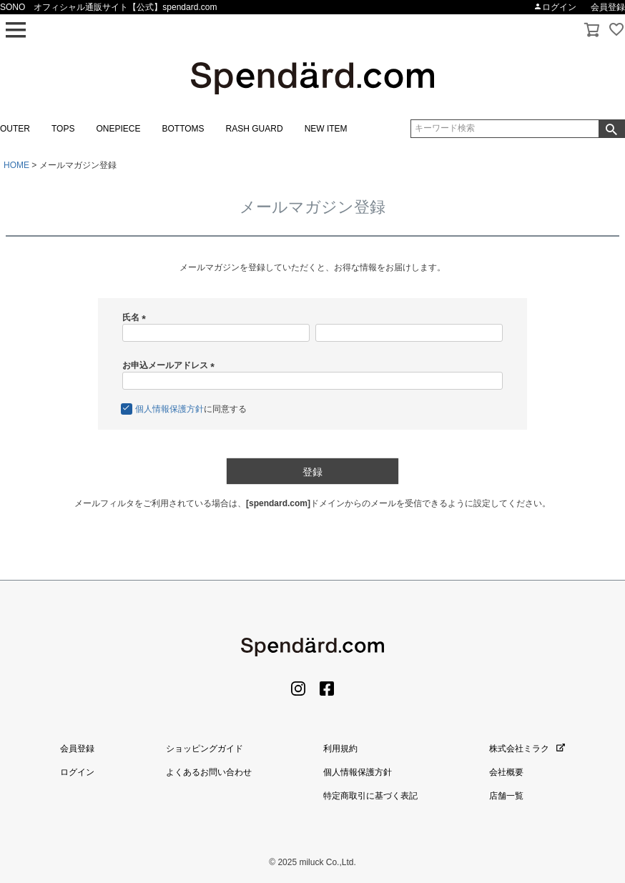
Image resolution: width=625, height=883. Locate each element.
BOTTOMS (183, 129)
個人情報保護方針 (169, 409)
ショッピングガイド (204, 749)
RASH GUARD (254, 129)
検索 (611, 128)
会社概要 (506, 772)
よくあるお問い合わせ (209, 772)
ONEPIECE (118, 129)
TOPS (62, 129)
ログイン (554, 7)
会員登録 (608, 7)
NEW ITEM (326, 129)
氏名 (136, 317)
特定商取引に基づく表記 (370, 796)
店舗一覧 (506, 796)
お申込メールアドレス (170, 365)
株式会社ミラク (527, 749)
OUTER (15, 129)
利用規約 (340, 749)
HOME (16, 165)
